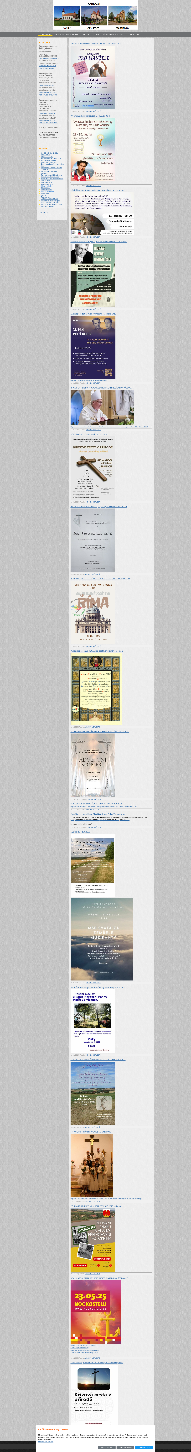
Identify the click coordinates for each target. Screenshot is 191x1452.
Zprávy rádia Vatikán (48, 160)
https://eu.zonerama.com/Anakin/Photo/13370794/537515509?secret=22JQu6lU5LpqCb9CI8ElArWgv (106, 1199)
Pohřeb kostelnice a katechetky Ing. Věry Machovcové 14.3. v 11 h (99, 506)
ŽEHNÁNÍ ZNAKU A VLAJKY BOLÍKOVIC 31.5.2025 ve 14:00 (96, 1206)
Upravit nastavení (107, 1447)
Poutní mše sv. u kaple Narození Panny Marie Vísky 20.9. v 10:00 (98, 987)
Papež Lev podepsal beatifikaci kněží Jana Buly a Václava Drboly (98, 814)
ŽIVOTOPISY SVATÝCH (49, 199)
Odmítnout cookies (125, 1447)
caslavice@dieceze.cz (47, 85)
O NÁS (96, 34)
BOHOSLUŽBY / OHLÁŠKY (67, 34)
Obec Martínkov (46, 190)
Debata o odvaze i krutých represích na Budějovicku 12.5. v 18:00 (99, 241)
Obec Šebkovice (47, 184)
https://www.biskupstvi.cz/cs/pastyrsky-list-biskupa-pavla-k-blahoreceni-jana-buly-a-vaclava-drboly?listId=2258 (109, 427)
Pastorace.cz (45, 197)
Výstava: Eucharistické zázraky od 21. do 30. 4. (90, 116)
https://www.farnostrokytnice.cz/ (52, 179)
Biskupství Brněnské (48, 162)
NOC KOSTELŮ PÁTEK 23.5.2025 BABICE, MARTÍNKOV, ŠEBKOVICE (99, 1278)
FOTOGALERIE (45, 34)
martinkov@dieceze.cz (47, 113)
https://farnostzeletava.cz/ (50, 177)
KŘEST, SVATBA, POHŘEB (114, 34)
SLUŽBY (85, 34)
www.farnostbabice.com (47, 66)
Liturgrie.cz (45, 193)
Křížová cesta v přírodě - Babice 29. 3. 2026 (89, 434)
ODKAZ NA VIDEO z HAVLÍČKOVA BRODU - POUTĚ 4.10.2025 (96, 803)
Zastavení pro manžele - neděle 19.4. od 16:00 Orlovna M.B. (96, 43)
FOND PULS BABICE (47, 68)
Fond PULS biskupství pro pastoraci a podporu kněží (50, 201)
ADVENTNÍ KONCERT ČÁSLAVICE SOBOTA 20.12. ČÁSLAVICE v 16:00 (100, 731)
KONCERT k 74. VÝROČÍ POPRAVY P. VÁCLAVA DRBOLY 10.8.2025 (98, 1059)
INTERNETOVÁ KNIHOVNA (51, 204)
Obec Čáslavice (46, 186)
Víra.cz (43, 195)
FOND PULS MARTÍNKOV (48, 123)
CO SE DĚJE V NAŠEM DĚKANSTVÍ (49, 154)
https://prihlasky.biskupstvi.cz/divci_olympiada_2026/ (93, 379)
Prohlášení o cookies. (45, 1442)
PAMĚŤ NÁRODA (47, 191)
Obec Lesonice (46, 182)
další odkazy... (44, 212)
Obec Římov (45, 188)
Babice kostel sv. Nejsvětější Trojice (84, 1345)
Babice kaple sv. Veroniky (79, 1348)
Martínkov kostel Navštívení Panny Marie (85, 1350)
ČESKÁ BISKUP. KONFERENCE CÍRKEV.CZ (51, 157)
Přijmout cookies (144, 1447)
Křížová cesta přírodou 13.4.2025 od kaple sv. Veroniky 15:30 (97, 1362)
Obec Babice (45, 180)
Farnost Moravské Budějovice (51, 175)
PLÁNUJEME (134, 34)
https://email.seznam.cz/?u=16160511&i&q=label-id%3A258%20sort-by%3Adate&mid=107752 (104, 806)
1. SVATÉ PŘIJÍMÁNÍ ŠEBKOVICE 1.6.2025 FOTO (91, 1131)
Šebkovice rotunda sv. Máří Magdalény (84, 1352)
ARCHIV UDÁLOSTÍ (93, 111)
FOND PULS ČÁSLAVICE (48, 95)
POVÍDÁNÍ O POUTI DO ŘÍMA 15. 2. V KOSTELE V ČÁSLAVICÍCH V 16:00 (100, 578)
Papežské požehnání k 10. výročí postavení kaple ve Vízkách (97, 651)
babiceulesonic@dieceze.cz (49, 58)
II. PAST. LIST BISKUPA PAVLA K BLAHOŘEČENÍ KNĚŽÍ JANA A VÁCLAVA (101, 387)
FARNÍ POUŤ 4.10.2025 (80, 832)
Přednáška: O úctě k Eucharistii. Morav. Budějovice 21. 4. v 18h (97, 190)
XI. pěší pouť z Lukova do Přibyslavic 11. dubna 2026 (93, 313)
